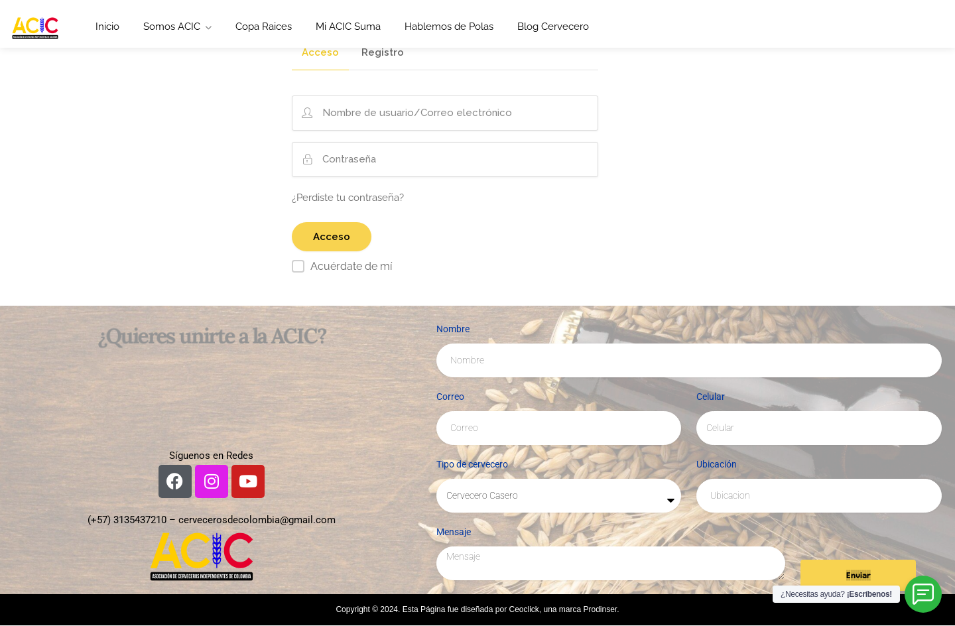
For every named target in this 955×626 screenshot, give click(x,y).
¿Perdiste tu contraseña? (348, 198)
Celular (710, 396)
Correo (450, 396)
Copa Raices (263, 26)
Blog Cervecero (553, 26)
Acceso (320, 53)
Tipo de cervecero (472, 464)
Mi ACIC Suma (348, 26)
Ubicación (716, 464)
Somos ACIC (171, 26)
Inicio (107, 26)
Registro (382, 53)
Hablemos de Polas (449, 26)
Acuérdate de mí (351, 266)
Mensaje (453, 532)
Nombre (453, 329)
